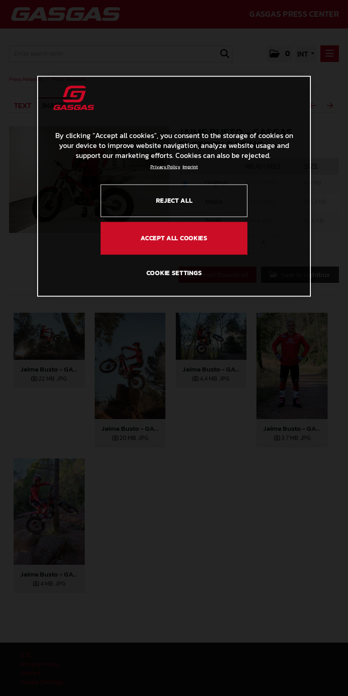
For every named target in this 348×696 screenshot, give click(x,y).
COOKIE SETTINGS (174, 272)
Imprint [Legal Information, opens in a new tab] (190, 166)
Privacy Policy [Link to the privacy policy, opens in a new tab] (165, 166)
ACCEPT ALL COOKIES (174, 238)
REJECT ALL (174, 200)
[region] (174, 186)
